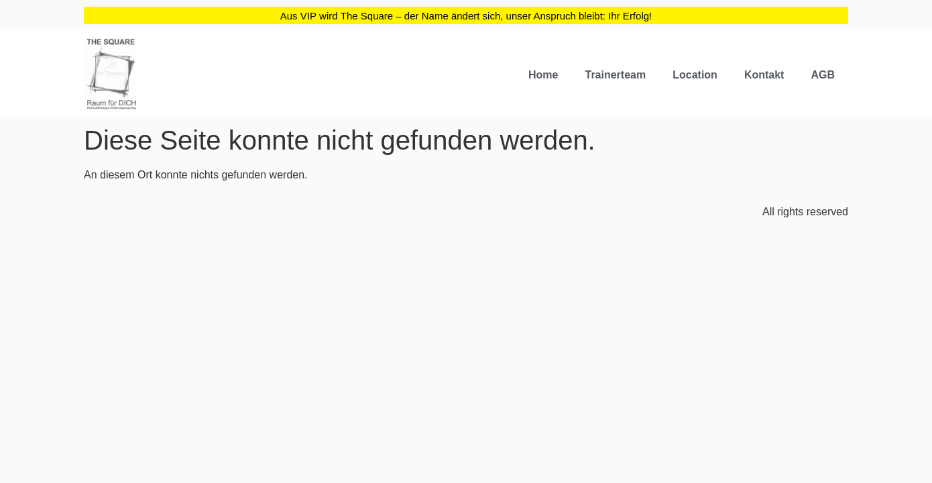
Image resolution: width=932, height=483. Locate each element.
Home (543, 74)
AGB (823, 74)
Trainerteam (615, 74)
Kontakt (764, 74)
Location (695, 74)
